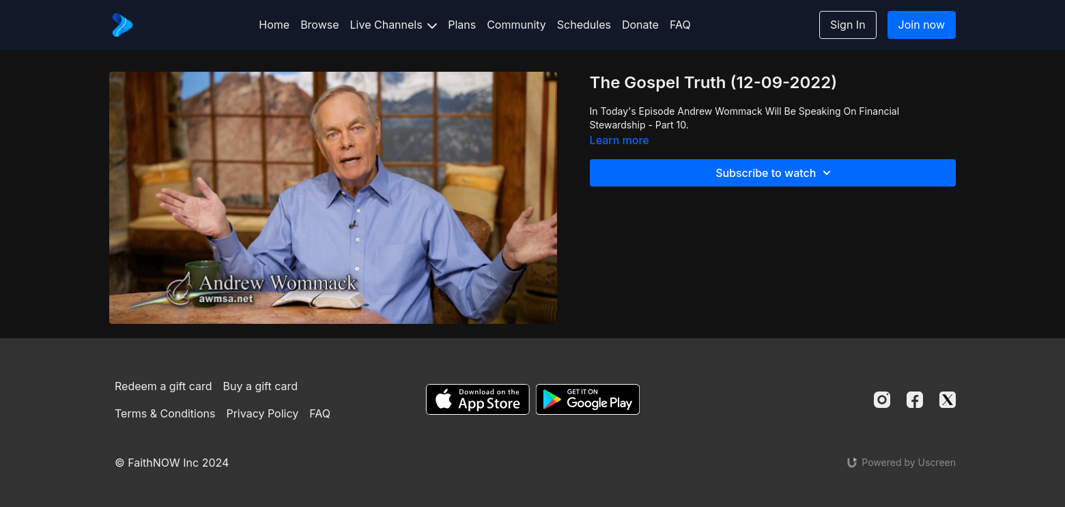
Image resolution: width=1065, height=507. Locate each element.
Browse (319, 24)
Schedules (584, 24)
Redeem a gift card (163, 386)
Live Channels (394, 24)
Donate (640, 24)
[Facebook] (915, 400)
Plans (462, 24)
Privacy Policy (262, 413)
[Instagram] (882, 400)
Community (516, 24)
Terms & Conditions (165, 413)
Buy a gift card (260, 386)
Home (274, 24)
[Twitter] (947, 400)
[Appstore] (477, 399)
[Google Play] (587, 399)
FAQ (680, 24)
